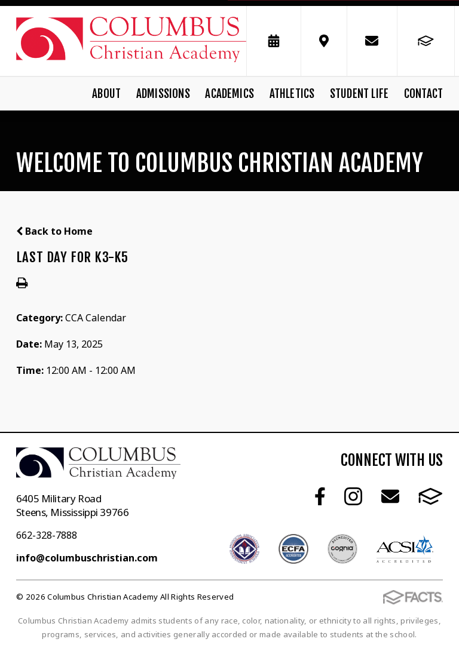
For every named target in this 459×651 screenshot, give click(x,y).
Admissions (163, 94)
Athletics (292, 94)
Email (390, 496)
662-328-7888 (46, 535)
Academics (229, 94)
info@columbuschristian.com (87, 557)
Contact (423, 94)
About (106, 94)
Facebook (320, 496)
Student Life (359, 94)
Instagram (353, 496)
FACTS (430, 496)
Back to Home (54, 231)
